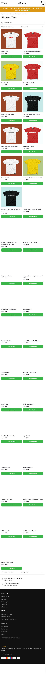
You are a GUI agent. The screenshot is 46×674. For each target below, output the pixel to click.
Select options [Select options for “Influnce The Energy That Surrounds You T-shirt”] (11, 250)
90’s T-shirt (4, 51)
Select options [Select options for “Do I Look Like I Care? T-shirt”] (33, 120)
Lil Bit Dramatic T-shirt (29, 531)
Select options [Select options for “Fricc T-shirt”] (11, 183)
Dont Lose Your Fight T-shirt (9, 146)
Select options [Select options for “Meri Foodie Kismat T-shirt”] (11, 315)
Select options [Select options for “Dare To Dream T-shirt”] (11, 120)
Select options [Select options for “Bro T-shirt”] (11, 88)
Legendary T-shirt (6, 276)
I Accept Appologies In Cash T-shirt (10, 210)
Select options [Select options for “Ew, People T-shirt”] (33, 151)
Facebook (4, 626)
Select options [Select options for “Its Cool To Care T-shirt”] (33, 250)
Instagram (4, 629)
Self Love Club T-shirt (29, 372)
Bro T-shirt (4, 83)
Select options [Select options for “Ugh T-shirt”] (33, 441)
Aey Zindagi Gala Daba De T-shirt (32, 51)
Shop (7, 14)
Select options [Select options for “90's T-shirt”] (11, 56)
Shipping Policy (6, 614)
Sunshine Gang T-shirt (8, 436)
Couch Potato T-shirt (29, 83)
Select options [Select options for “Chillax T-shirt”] (11, 536)
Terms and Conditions (8, 619)
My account (5, 597)
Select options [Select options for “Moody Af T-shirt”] (11, 346)
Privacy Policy (6, 617)
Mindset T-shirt (27, 309)
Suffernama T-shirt (28, 404)
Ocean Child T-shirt (7, 562)
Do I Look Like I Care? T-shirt (31, 114)
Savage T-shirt (5, 372)
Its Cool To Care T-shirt (30, 242)
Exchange (4, 602)
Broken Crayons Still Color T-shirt (33, 499)
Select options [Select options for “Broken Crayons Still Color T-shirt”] (33, 505)
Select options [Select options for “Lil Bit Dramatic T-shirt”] (33, 536)
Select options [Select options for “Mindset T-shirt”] (33, 315)
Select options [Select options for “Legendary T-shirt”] (11, 283)
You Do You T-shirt (6, 499)
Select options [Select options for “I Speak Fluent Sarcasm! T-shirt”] (33, 216)
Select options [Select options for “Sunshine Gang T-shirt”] (11, 441)
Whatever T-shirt (28, 467)
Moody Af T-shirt (6, 341)
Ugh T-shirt (26, 436)
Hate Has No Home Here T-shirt (32, 178)
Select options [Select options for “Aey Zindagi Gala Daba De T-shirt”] (33, 56)
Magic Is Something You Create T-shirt (33, 276)
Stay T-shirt (4, 404)
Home (3, 14)
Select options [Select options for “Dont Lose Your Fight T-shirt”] (11, 151)
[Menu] (4, 3)
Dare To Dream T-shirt (7, 114)
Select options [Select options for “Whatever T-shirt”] (33, 473)
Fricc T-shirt (5, 178)
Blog (2, 634)
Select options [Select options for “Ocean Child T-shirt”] (11, 568)
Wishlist (4, 604)
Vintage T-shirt (5, 467)
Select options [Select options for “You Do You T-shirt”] (11, 505)
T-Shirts (17, 14)
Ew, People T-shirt (28, 146)
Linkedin (4, 631)
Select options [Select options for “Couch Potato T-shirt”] (33, 88)
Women (12, 14)
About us (4, 607)
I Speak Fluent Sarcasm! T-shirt (32, 209)
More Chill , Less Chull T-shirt (31, 341)
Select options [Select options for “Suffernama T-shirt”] (33, 410)
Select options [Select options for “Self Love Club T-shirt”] (33, 378)
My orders (4, 599)
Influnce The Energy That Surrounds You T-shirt (8, 243)
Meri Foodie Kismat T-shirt (9, 309)
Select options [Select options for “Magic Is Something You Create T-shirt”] (33, 283)
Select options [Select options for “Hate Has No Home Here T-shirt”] (33, 183)
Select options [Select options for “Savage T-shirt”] (11, 378)
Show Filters (6, 22)
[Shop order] (32, 27)
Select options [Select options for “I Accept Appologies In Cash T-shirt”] (11, 216)
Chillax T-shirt (5, 531)
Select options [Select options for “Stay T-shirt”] (11, 410)
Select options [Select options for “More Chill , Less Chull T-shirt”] (33, 346)
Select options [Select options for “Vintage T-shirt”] (11, 473)
